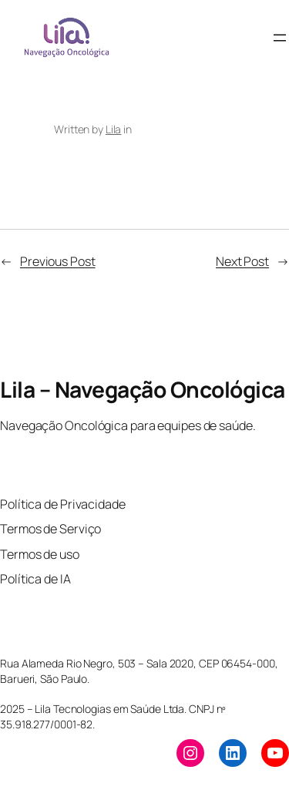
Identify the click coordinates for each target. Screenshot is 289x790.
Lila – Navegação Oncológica (142, 389)
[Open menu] (280, 38)
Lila (114, 129)
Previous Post (58, 261)
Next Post (242, 261)
